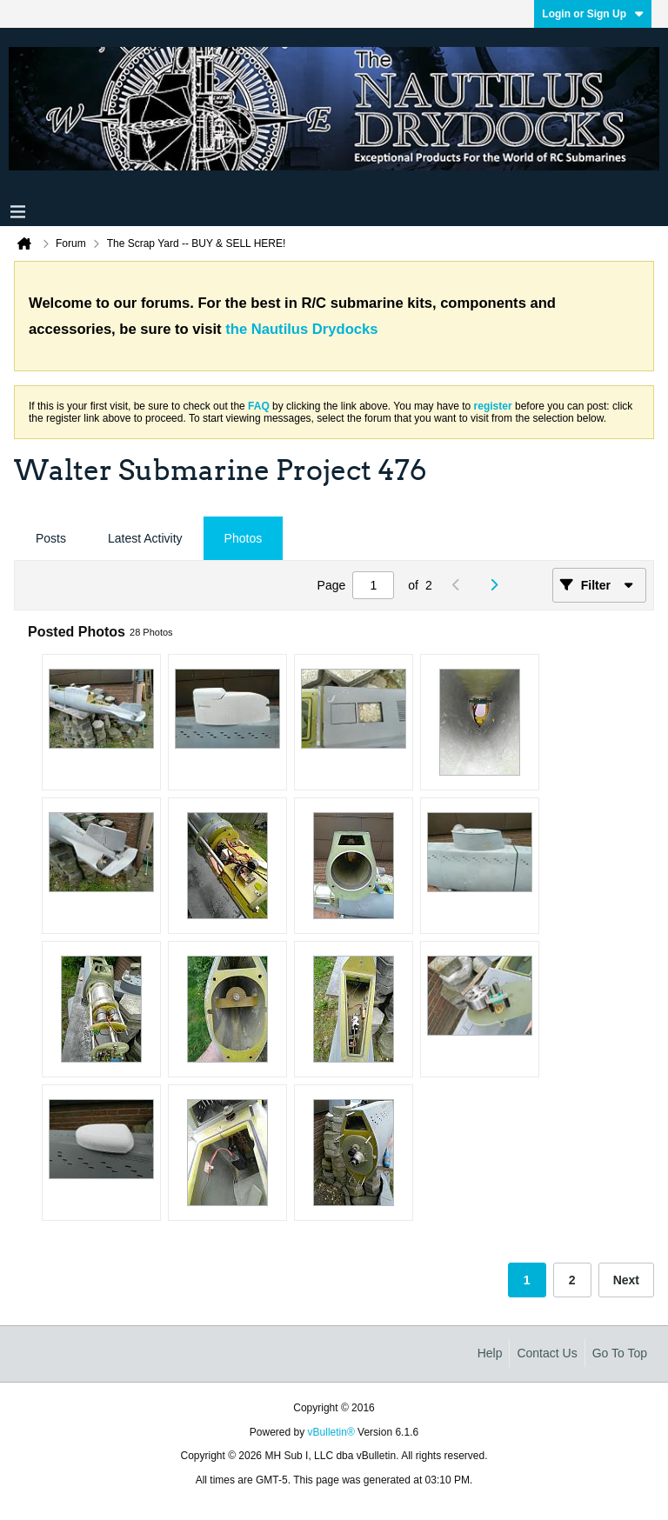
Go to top (619, 1353)
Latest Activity (145, 538)
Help (490, 1353)
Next (626, 1280)
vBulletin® (331, 1432)
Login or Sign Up (593, 14)
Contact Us (547, 1353)
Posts (51, 538)
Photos (243, 538)
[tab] (51, 539)
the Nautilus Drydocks (301, 329)
